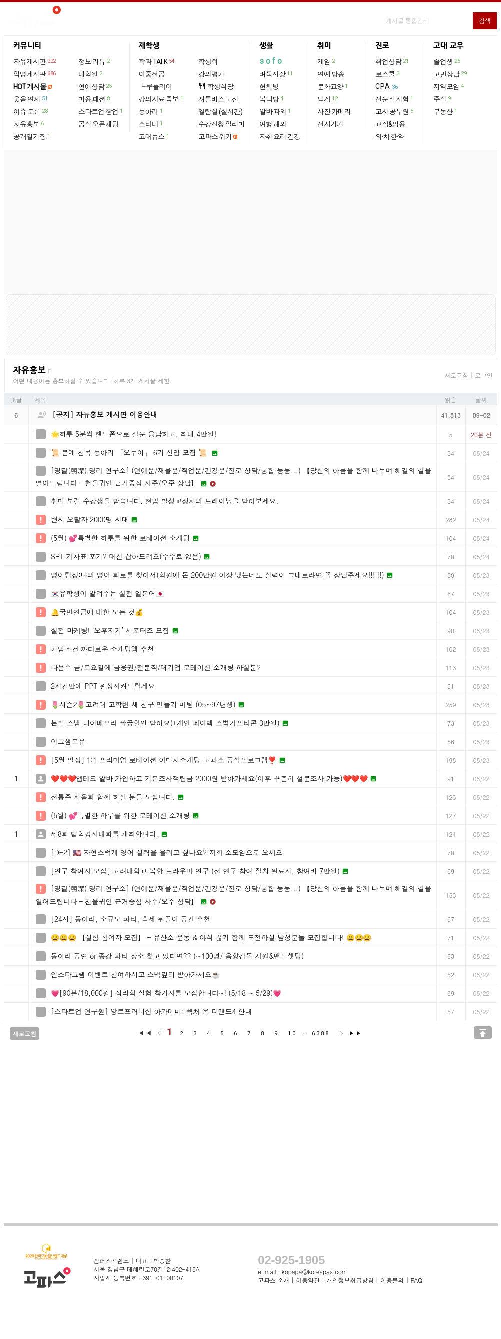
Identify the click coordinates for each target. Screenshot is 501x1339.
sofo (271, 61)
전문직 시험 (394, 99)
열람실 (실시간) (220, 112)
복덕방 (271, 99)
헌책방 (269, 87)
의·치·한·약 (389, 137)
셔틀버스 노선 (218, 100)
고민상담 (450, 74)
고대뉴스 (154, 136)
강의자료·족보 (161, 99)
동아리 (151, 111)
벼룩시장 (276, 74)
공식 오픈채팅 (98, 124)
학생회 (208, 62)
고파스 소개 (273, 1280)
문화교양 (333, 86)
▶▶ (356, 1033)
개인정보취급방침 (349, 1280)
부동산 (445, 111)
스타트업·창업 (101, 111)
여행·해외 (272, 124)
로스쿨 (387, 74)
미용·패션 (94, 99)
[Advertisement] (250, 222)
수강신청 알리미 (221, 124)
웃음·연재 (30, 99)
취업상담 (392, 61)
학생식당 (215, 87)
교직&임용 (390, 124)
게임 (326, 61)
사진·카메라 (334, 112)
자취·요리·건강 (279, 137)
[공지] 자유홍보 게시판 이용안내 (104, 415)
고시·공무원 (394, 111)
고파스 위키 (215, 137)
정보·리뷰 (94, 61)
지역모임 (449, 86)
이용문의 (392, 1280)
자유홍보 (29, 124)
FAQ (417, 1280)
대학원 (90, 74)
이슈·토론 (30, 111)
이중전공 (152, 74)
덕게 (327, 99)
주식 (442, 99)
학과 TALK (157, 61)
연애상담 (95, 86)
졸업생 (447, 61)
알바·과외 (275, 111)
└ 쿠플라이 (155, 87)
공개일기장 (32, 136)
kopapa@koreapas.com (314, 1272)
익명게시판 (35, 74)
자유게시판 (35, 61)
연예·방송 (330, 74)
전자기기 (330, 124)
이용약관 (307, 1280)
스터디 (151, 124)
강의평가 (211, 74)
